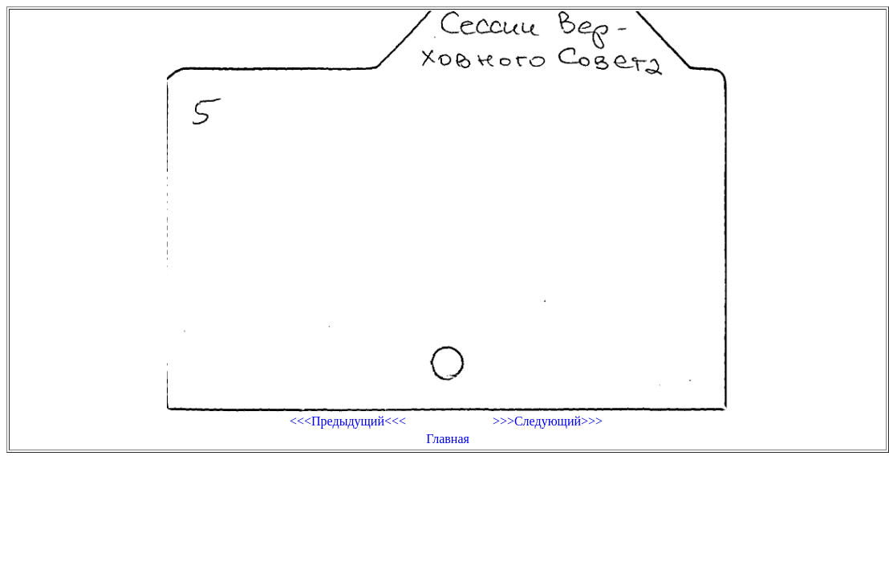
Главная (447, 439)
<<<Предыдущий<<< (348, 421)
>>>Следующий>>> (548, 421)
